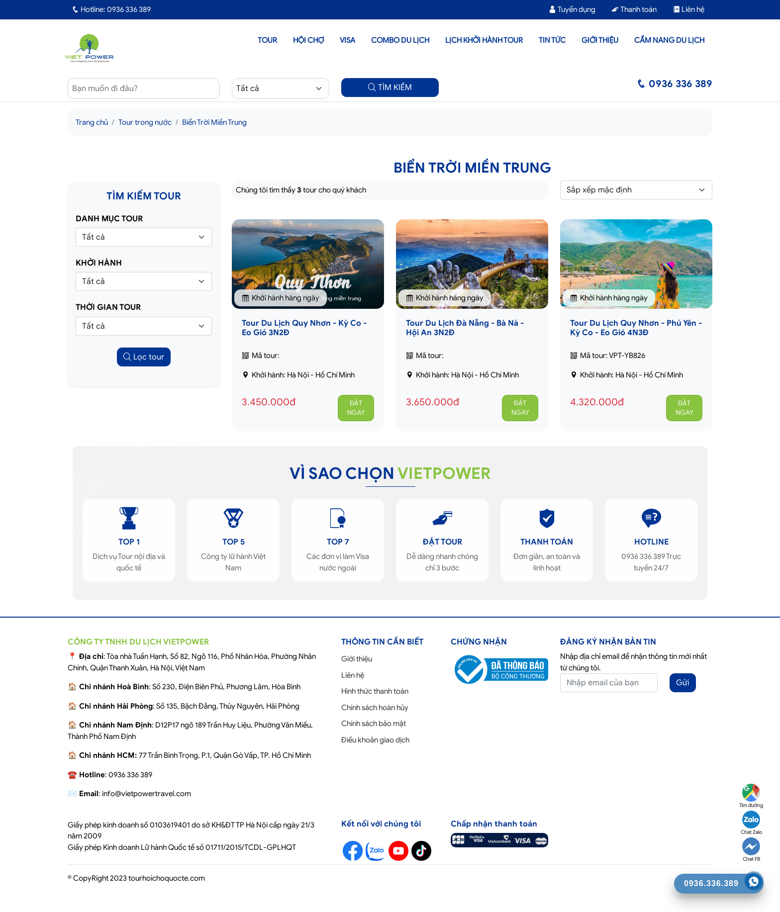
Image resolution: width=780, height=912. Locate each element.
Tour (267, 40)
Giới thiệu (600, 40)
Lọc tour (143, 357)
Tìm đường (751, 796)
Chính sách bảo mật (373, 723)
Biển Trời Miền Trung (214, 122)
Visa (347, 40)
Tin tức (552, 40)
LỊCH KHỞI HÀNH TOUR (484, 40)
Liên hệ (688, 9)
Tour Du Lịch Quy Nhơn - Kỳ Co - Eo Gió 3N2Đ (304, 328)
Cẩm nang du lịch (669, 40)
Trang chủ (92, 122)
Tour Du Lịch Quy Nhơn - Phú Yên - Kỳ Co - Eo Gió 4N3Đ (636, 328)
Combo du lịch (400, 40)
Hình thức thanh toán (374, 691)
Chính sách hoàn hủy (374, 707)
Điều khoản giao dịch (375, 739)
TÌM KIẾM (390, 87)
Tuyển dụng (572, 9)
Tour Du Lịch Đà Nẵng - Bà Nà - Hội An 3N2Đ (465, 328)
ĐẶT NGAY (356, 408)
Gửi (682, 683)
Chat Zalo (751, 823)
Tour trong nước (145, 122)
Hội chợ (308, 40)
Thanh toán (634, 9)
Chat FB (751, 849)
